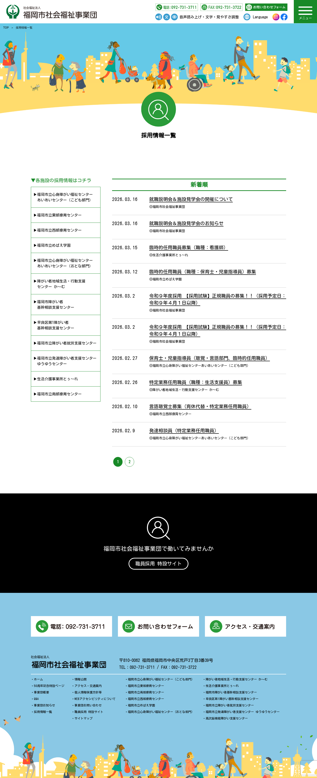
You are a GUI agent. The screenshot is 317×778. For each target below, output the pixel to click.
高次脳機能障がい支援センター (227, 720)
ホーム (38, 681)
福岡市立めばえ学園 (141, 707)
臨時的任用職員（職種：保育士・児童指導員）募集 (202, 271)
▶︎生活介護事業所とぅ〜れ (55, 379)
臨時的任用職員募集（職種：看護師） (188, 247)
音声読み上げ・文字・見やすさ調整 (209, 17)
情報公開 (80, 681)
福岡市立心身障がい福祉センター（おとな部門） (161, 713)
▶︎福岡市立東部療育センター (57, 215)
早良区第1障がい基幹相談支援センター (232, 700)
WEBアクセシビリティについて (95, 700)
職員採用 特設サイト (158, 564)
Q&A (36, 700)
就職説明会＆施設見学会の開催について (191, 199)
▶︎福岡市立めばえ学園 (52, 245)
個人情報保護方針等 (88, 694)
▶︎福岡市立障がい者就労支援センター (65, 343)
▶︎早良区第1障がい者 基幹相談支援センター (53, 325)
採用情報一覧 (43, 713)
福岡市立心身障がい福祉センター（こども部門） (161, 681)
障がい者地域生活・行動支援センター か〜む (237, 681)
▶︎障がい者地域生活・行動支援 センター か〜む (59, 284)
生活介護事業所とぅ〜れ (222, 687)
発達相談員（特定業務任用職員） (184, 430)
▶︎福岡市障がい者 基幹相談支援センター (53, 304)
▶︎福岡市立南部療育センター (57, 394)
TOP (6, 27)
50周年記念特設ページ (49, 687)
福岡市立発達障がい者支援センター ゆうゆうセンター (243, 713)
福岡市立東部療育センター (146, 687)
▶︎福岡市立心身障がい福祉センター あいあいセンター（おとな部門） (63, 263)
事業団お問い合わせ (88, 707)
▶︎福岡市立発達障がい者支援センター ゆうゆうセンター (65, 361)
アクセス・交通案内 (88, 687)
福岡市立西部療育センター (146, 700)
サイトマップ (83, 720)
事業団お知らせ (44, 707)
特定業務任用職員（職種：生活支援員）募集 (195, 382)
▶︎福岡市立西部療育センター (57, 230)
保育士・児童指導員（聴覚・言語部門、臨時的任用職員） (209, 358)
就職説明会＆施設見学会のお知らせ (186, 223)
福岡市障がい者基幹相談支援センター (231, 694)
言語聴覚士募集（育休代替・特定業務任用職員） (200, 406)
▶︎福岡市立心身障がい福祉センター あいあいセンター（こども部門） (63, 197)
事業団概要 (41, 694)
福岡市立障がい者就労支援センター (230, 707)
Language (260, 17)
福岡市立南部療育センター (146, 694)
